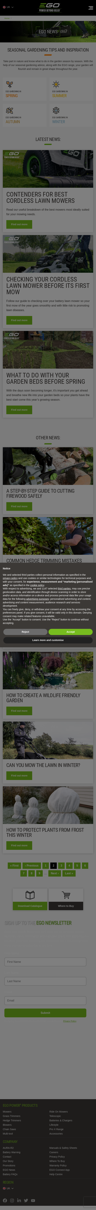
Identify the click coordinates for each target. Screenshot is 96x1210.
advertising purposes (37, 599)
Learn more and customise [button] (48, 640)
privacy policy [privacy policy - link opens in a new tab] (10, 578)
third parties (64, 588)
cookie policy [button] (37, 585)
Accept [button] (70, 631)
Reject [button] (25, 631)
